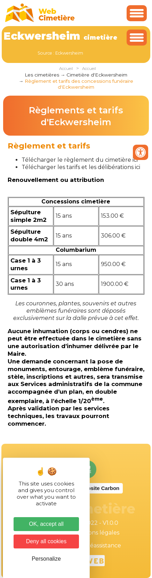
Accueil (66, 68)
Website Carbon (99, 488)
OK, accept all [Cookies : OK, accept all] (46, 524)
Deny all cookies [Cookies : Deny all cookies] (46, 541)
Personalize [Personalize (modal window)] (46, 559)
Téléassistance (101, 545)
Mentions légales (95, 532)
